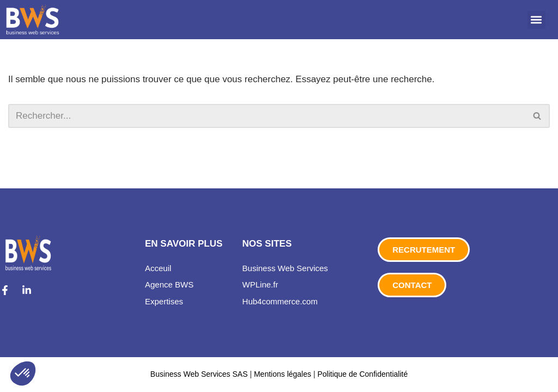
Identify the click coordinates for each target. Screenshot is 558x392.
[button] (536, 20)
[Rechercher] (266, 116)
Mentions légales (282, 374)
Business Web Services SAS (200, 374)
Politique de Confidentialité (362, 374)
